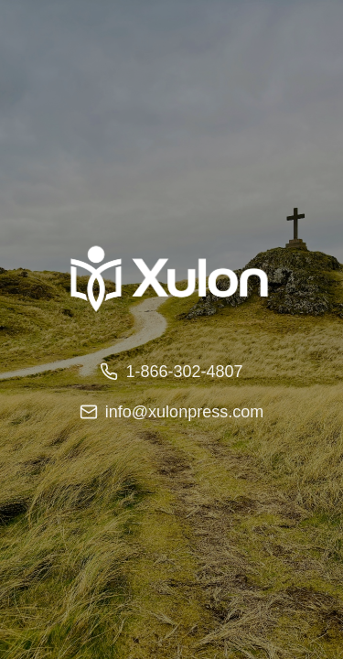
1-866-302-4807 (171, 371)
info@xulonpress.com (171, 412)
